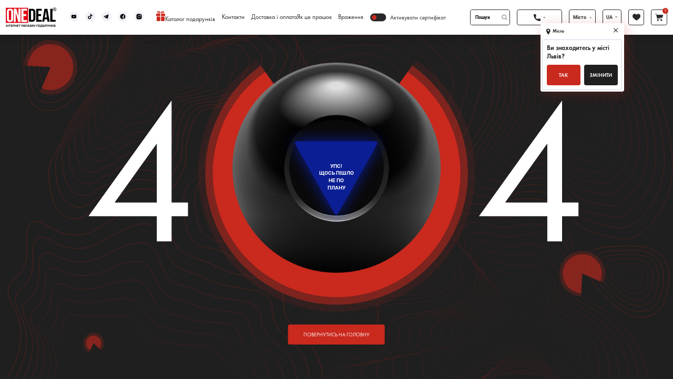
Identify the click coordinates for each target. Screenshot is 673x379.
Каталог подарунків (185, 17)
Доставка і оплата (274, 17)
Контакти (233, 17)
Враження (350, 17)
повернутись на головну (336, 334)
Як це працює (314, 17)
